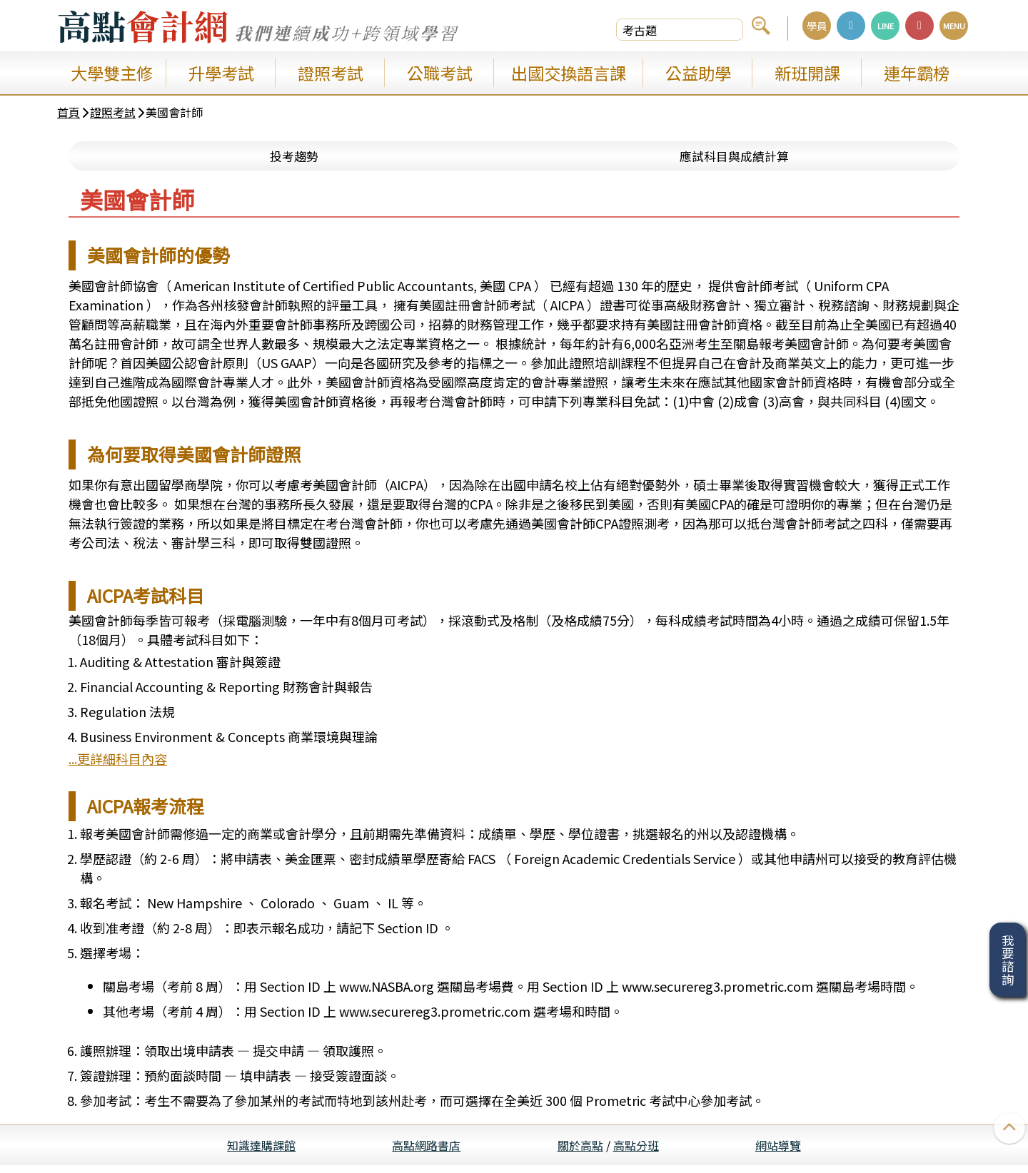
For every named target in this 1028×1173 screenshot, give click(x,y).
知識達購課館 (261, 1153)
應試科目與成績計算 (734, 162)
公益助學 (698, 73)
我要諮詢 (1008, 959)
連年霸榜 (916, 73)
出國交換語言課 (568, 73)
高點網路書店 (426, 1153)
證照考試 (330, 73)
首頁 (68, 115)
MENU (954, 25)
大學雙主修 (112, 73)
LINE (885, 25)
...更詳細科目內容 (118, 766)
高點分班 (636, 1153)
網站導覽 (778, 1153)
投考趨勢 (294, 162)
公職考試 (440, 73)
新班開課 (807, 73)
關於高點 (580, 1153)
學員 (817, 25)
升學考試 (221, 73)
